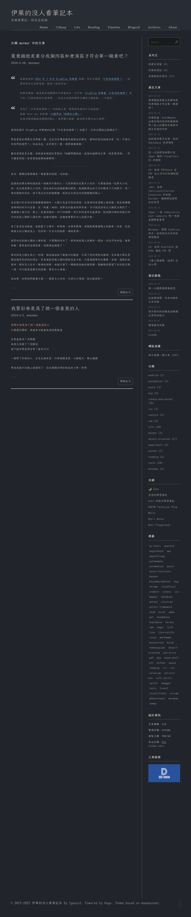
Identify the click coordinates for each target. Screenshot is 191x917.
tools (153, 688)
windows (174, 698)
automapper (156, 561)
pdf (151, 657)
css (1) (153, 409)
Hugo (108, 903)
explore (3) (156, 415)
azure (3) (154, 387)
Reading (93, 27)
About (172, 27)
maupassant (150, 903)
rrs (165, 668)
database (167, 596)
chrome (153, 586)
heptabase (155, 622)
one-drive (169, 652)
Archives (153, 27)
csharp (167, 591)
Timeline (113, 27)
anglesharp (156, 551)
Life (76, 27)
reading (154, 668)
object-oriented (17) (162, 439)
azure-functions (160, 571)
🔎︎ (176, 42)
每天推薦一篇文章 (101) (163, 355)
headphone (163, 617)
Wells (152, 513)
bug (176, 581)
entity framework (160, 607)
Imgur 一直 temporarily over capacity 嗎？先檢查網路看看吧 (164, 216)
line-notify (166, 632)
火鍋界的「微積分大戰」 (66, 114)
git (151, 617)
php (159, 657)
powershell (172, 657)
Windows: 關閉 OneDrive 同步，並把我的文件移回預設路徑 (164, 233)
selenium (155, 673)
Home (42, 27)
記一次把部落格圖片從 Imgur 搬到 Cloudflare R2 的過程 (163, 156)
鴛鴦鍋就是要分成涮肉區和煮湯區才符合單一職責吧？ (70, 56)
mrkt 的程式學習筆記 (161, 501)
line (152, 632)
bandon (153, 576)
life (170, 627)
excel (162, 612)
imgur (160, 627)
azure (170, 566)
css (176, 591)
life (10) (154, 427)
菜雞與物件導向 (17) (161, 76)
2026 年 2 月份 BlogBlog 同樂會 (56, 79)
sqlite (153, 683)
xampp (153, 703)
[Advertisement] (164, 838)
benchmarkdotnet (160, 581)
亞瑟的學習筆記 (157, 495)
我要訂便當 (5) (158, 64)
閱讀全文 (125, 292)
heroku (170, 622)
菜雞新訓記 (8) (158, 70)
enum (152, 612)
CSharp (60, 27)
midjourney (156, 642)
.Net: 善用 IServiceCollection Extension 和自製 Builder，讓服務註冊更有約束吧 (162, 195)
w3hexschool (157, 698)
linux (153, 637)
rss (172, 668)
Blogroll (134, 27)
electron (167, 602)
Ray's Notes (156, 519)
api (169, 551)
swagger (166, 683)
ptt (151, 663)
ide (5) (153, 421)
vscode (174, 693)
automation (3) (158, 381)
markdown (165, 637)
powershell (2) (158, 445)
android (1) (156, 375)
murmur (34, 63)
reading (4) (156, 457)
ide (151, 627)
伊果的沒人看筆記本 (42, 13)
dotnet (153, 602)
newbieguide (157, 647)
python (161, 663)
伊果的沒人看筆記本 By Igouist (57, 903)
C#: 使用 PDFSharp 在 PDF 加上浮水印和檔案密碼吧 (163, 174)
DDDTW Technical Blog (162, 507)
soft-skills (164, 678)
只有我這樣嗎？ (112, 79)
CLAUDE (152, 335)
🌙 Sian (153, 489)
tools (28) (155, 463)
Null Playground (159, 525)
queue (172, 663)
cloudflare (168, 586)
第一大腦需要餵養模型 (162, 288)
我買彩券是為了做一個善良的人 (45, 309)
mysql (170, 642)
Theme (119, 903)
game (172, 612)
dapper (153, 596)
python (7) (155, 451)
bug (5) (153, 393)
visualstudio (158, 693)
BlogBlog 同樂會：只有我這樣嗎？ (106, 93)
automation (156, 566)
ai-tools (155, 546)
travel (164, 688)
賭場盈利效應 (156, 325)
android (169, 546)
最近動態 (154, 276)
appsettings (157, 556)
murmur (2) (155, 433)
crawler (154, 591)
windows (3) (156, 469)
